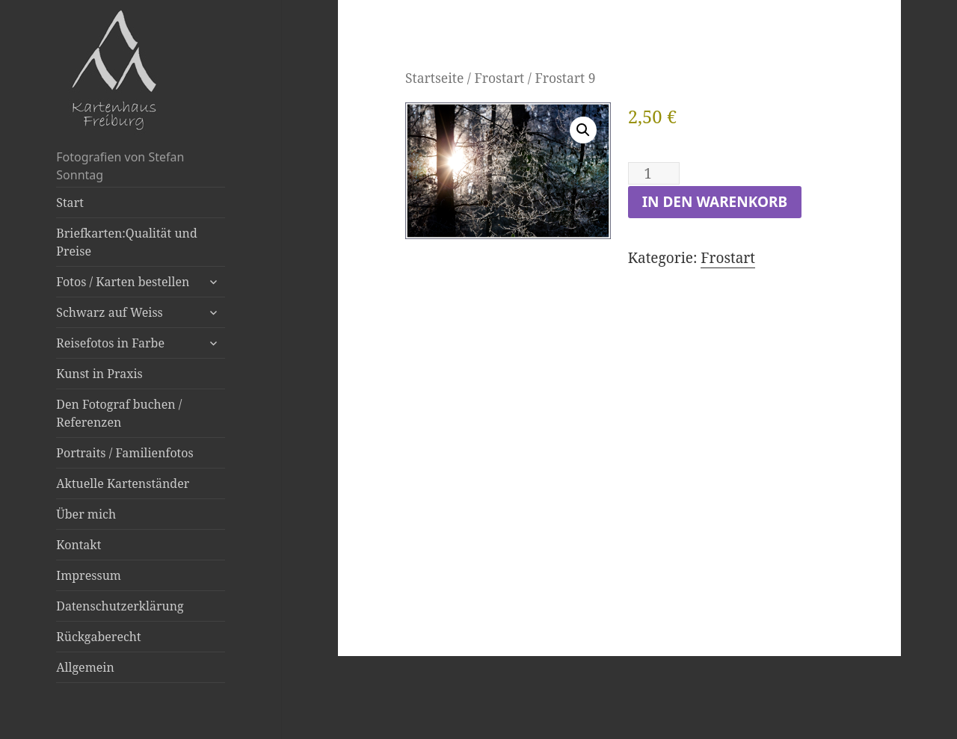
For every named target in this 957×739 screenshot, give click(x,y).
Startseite (434, 78)
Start (70, 202)
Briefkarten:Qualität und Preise (126, 242)
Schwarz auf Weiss (109, 312)
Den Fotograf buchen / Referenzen (119, 413)
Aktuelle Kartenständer (122, 483)
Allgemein (85, 667)
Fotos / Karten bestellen (122, 281)
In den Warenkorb (714, 201)
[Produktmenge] (654, 173)
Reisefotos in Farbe (110, 343)
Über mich (86, 514)
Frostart (499, 78)
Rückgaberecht (98, 636)
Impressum (88, 575)
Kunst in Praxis (99, 373)
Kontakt (78, 545)
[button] (583, 130)
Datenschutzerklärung (119, 606)
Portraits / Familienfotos (124, 453)
